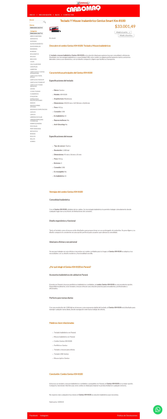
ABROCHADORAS (35, 36)
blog (57, 15)
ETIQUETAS (33, 96)
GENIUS (61, 402)
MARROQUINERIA (36, 123)
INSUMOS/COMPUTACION (38, 109)
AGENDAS (33, 41)
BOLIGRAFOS (34, 54)
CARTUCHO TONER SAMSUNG (36, 85)
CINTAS (32, 89)
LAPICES (32, 114)
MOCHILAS (33, 126)
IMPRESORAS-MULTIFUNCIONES (36, 99)
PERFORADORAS (35, 129)
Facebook (34, 416)
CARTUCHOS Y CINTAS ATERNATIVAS (37, 72)
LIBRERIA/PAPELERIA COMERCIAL (36, 120)
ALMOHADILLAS (35, 46)
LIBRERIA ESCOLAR (36, 117)
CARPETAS (33, 69)
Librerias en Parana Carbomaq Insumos (83, 8)
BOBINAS (33, 51)
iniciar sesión (45, 15)
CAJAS (32, 61)
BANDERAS (33, 49)
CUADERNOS (34, 94)
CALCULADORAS (35, 64)
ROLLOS (32, 136)
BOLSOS (32, 56)
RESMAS (32, 134)
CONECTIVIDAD (35, 91)
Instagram (44, 416)
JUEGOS (32, 112)
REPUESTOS (34, 131)
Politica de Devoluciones (127, 416)
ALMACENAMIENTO (36, 44)
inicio (32, 15)
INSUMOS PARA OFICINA (35, 106)
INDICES (32, 103)
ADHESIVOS (34, 39)
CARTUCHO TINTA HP (37, 80)
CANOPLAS (33, 67)
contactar (68, 15)
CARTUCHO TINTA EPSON (36, 76)
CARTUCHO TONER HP (37, 82)
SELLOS (32, 139)
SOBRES (32, 141)
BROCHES (33, 59)
